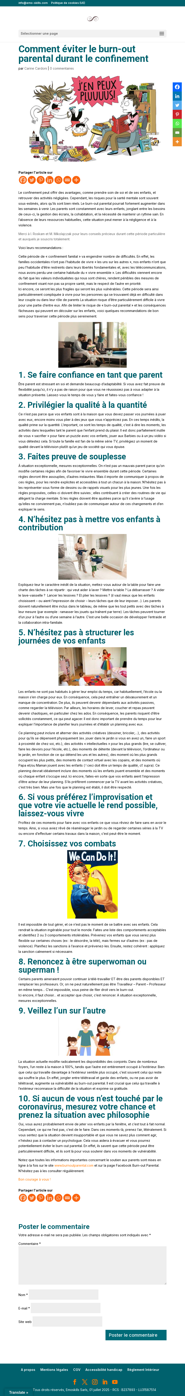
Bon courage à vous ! (34, 1179)
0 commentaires (62, 68)
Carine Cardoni (35, 68)
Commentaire (29, 1244)
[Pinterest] (41, 180)
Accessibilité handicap (103, 1370)
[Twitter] (32, 180)
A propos (28, 1370)
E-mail (24, 1308)
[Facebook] (23, 180)
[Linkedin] (50, 180)
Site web (25, 1322)
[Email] (67, 180)
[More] (76, 180)
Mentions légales (54, 1370)
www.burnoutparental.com (73, 1165)
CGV (76, 1370)
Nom (23, 1295)
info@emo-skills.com (33, 3)
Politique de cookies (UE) (68, 3)
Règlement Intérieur (143, 1370)
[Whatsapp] (58, 180)
